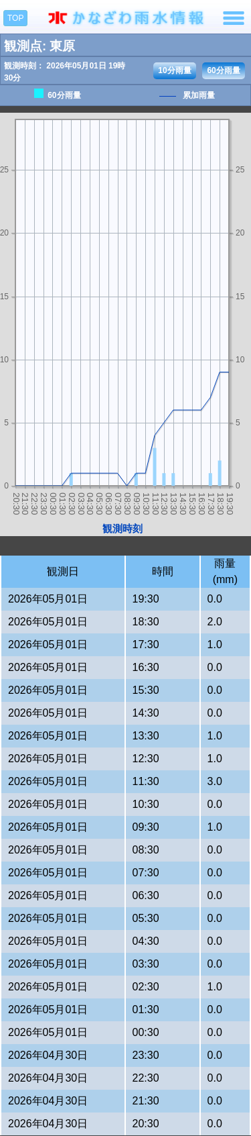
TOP (15, 18)
